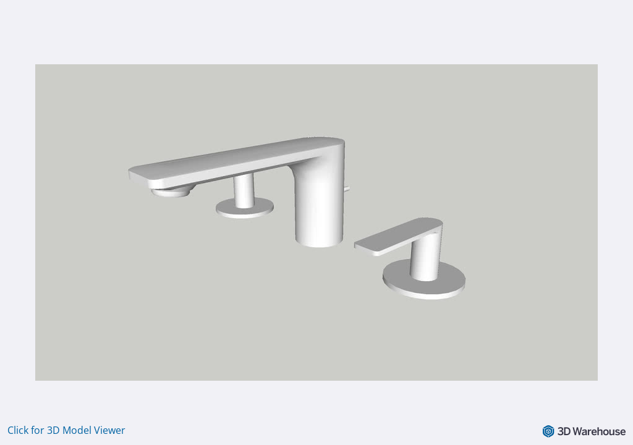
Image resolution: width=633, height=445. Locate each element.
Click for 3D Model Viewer (66, 430)
